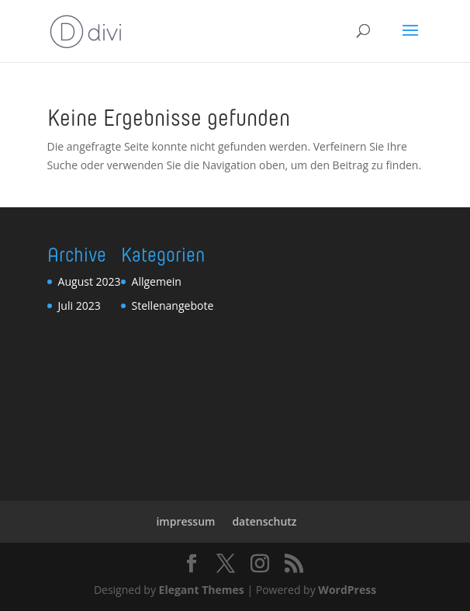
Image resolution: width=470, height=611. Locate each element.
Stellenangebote (173, 305)
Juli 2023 (79, 305)
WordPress (347, 589)
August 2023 (89, 281)
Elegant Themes (201, 589)
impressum (185, 521)
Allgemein (156, 281)
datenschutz (264, 521)
